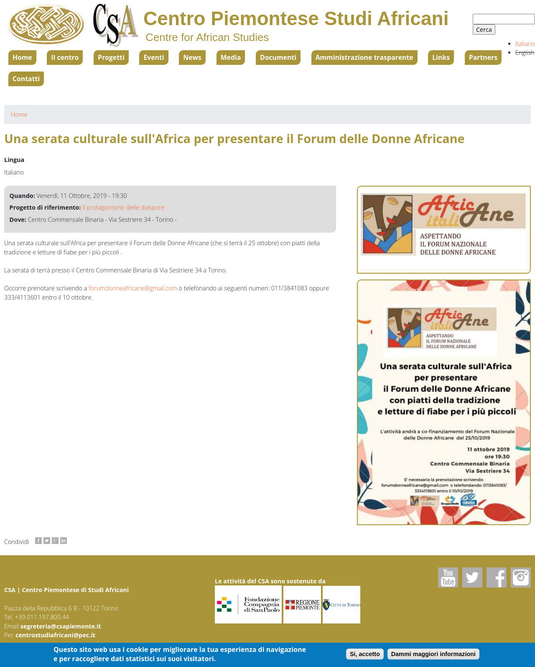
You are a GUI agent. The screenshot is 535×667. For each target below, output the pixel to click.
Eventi (153, 57)
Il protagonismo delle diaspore (123, 207)
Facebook (497, 577)
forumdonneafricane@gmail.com (133, 288)
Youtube (448, 577)
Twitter (472, 577)
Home (22, 57)
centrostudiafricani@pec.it (55, 635)
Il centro (65, 57)
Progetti (111, 57)
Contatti (26, 78)
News (192, 57)
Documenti (278, 57)
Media (231, 57)
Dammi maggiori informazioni (433, 656)
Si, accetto (365, 656)
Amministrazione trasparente (364, 57)
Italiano (525, 44)
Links (441, 57)
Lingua (14, 160)
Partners (483, 57)
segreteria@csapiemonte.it (60, 626)
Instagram (521, 577)
